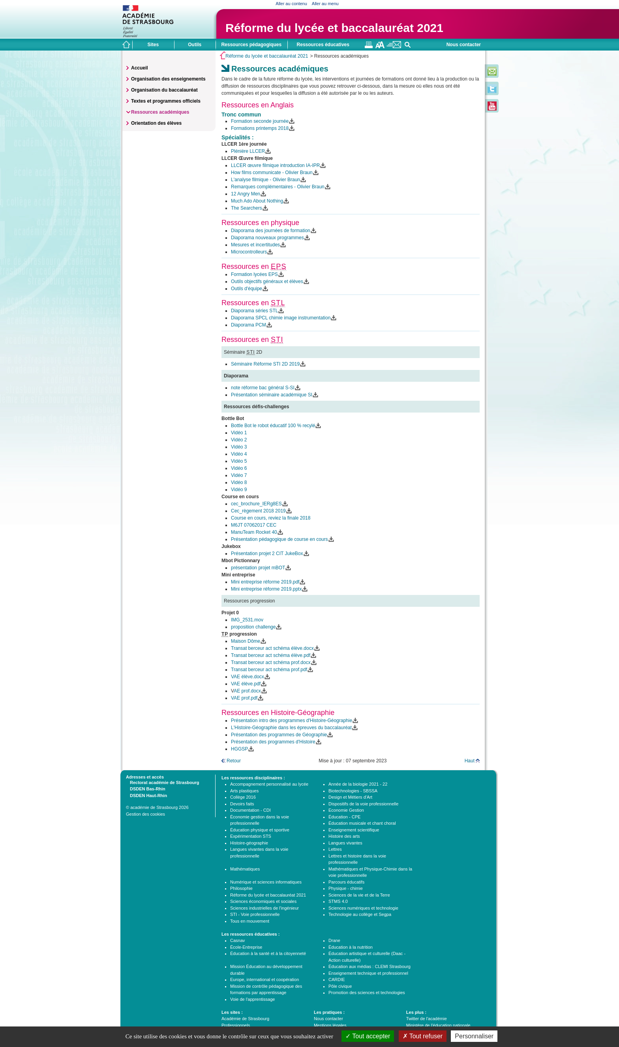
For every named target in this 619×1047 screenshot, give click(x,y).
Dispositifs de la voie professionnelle (363, 803)
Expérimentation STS (250, 836)
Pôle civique (340, 986)
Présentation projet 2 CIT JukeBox (267, 553)
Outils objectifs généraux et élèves (267, 281)
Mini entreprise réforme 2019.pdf (265, 582)
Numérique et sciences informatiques (266, 882)
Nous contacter (463, 44)
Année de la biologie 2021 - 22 (357, 784)
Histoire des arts (344, 836)
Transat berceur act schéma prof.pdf (269, 669)
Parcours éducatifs (346, 882)
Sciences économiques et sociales (263, 901)
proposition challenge (253, 627)
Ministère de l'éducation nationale (438, 1025)
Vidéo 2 (239, 440)
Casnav (237, 940)
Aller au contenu (291, 3)
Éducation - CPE (344, 816)
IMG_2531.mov (247, 620)
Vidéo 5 (239, 461)
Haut (470, 761)
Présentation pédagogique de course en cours (279, 539)
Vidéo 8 (239, 482)
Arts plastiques (244, 790)
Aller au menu (325, 3)
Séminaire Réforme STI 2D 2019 (265, 364)
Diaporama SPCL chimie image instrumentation (280, 318)
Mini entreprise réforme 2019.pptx (266, 589)
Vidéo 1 (239, 432)
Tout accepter (367, 1036)
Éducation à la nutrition (350, 947)
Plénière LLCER (248, 151)
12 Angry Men (245, 194)
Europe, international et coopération (264, 979)
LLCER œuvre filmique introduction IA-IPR (275, 165)
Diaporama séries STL (254, 310)
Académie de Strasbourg (245, 1018)
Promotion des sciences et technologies (366, 992)
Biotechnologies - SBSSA (352, 790)
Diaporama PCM (248, 325)
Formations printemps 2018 (260, 128)
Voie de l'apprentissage (252, 999)
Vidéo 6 (239, 468)
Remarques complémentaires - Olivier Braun (278, 187)
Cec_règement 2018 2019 (258, 511)
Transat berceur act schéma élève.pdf (270, 655)
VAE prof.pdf (244, 698)
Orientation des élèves (156, 123)
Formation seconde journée (260, 121)
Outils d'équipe (246, 288)
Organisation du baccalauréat (164, 90)
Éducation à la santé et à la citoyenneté (268, 953)
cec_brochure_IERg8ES (256, 504)
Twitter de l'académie (426, 1018)
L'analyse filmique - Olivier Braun (265, 179)
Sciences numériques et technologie (363, 908)
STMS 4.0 (338, 901)
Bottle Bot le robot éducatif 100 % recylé (273, 425)
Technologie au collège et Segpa (359, 914)
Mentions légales (330, 1025)
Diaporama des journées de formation (270, 230)
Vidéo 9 (239, 489)
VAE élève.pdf (246, 684)
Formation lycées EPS (254, 274)
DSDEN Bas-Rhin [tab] (145, 788)
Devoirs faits (242, 803)
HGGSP (239, 749)
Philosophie (241, 888)
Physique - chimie (345, 888)
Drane (334, 940)
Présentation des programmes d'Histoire (273, 742)
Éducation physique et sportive (259, 829)
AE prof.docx (247, 691)
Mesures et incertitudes (255, 245)
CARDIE (336, 979)
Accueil (139, 68)
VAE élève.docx (247, 676)
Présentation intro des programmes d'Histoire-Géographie (291, 720)
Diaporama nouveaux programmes (267, 237)
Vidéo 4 (239, 454)
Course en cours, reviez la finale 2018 (270, 518)
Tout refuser (423, 1036)
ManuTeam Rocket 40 (254, 532)
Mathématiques (245, 869)
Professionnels (235, 1025)
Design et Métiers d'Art (350, 797)
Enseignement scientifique (353, 829)
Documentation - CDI (250, 810)
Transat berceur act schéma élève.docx (272, 648)
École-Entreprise (246, 947)
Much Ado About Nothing (257, 201)
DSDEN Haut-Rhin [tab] (146, 795)
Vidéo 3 (239, 447)
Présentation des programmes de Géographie (279, 734)
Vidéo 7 (239, 475)
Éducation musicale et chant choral (362, 823)
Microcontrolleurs (249, 252)
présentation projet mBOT (258, 567)
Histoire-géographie (249, 843)
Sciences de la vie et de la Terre (359, 895)
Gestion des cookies (145, 814)
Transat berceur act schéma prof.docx (271, 662)
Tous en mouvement (249, 921)
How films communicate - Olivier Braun (272, 172)
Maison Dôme (245, 641)
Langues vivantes (345, 843)
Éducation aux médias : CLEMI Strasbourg (369, 966)
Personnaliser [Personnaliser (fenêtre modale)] (474, 1036)
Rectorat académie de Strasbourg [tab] (162, 782)
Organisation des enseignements (168, 79)
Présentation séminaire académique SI (271, 395)
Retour (234, 761)
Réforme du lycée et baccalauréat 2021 (334, 27)
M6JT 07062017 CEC (253, 525)
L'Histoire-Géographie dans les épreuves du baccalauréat (291, 727)
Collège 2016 (243, 797)
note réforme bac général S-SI (262, 387)
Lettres (335, 849)
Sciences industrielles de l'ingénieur (264, 908)
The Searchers (246, 208)
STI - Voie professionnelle (254, 914)
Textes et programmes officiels (166, 101)
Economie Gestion (346, 810)
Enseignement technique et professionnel (368, 973)
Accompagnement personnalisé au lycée (269, 784)
